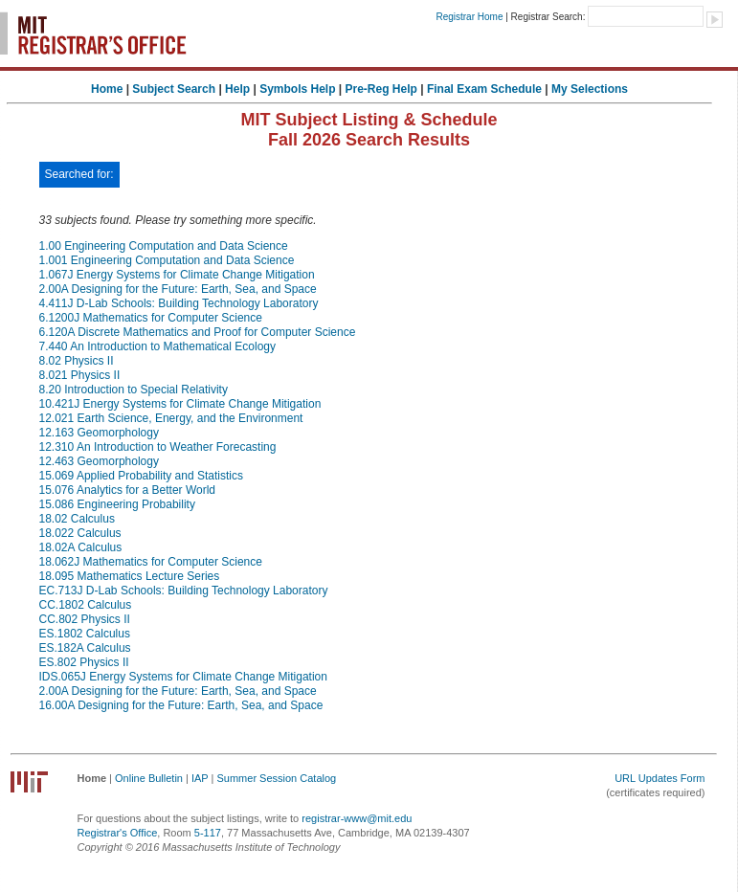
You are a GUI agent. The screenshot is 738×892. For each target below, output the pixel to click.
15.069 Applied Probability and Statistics (141, 475)
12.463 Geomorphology (99, 461)
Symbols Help (297, 89)
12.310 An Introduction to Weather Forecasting (158, 447)
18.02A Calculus (81, 547)
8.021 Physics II (80, 375)
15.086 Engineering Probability (117, 504)
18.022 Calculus (80, 533)
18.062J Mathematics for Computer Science (150, 562)
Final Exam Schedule (484, 89)
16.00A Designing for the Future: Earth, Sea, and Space (181, 705)
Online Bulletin (149, 778)
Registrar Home (469, 16)
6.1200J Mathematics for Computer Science (150, 317)
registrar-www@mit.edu (357, 818)
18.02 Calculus (77, 518)
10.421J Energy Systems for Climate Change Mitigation (180, 404)
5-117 (207, 832)
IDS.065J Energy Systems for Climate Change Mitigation (183, 676)
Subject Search (173, 89)
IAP (200, 778)
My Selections (589, 89)
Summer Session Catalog (276, 778)
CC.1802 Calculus (85, 605)
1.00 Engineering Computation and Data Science (163, 246)
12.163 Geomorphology (99, 432)
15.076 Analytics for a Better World (127, 490)
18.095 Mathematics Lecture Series (129, 576)
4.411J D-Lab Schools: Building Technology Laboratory (179, 303)
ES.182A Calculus (85, 648)
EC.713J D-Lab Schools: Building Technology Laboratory (183, 590)
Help (237, 89)
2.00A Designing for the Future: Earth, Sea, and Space (178, 289)
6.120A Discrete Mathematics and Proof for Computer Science (197, 332)
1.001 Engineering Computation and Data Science (167, 260)
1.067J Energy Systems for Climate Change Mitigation (177, 274)
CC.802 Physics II (84, 619)
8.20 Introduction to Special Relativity (133, 389)
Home (107, 89)
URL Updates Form (659, 778)
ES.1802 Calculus (84, 633)
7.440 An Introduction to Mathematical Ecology (157, 346)
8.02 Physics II (76, 361)
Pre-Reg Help (381, 89)
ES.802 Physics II (84, 662)
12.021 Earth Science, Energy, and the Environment (171, 418)
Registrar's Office (118, 832)
